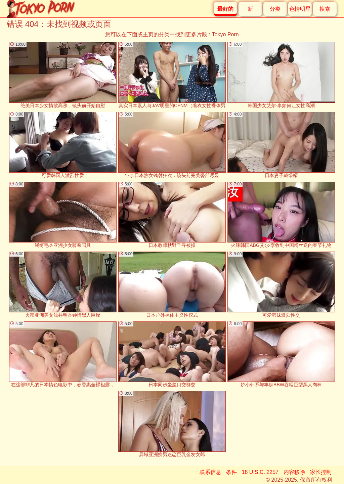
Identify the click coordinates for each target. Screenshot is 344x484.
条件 (231, 472)
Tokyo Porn (225, 34)
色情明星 (300, 9)
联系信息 (210, 472)
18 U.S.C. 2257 (260, 472)
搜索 (324, 9)
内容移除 (294, 472)
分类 (275, 9)
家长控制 (321, 472)
